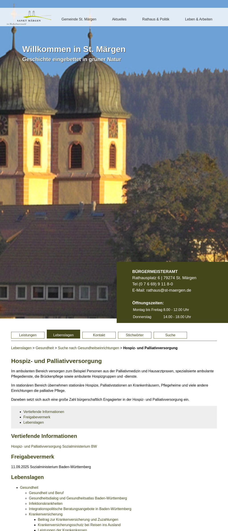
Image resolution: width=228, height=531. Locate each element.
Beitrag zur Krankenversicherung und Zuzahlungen (78, 519)
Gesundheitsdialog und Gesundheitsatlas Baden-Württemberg (78, 498)
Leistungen (28, 335)
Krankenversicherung (46, 514)
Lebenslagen (63, 335)
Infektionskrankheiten (46, 503)
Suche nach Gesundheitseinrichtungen (88, 348)
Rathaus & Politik (155, 19)
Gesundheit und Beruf (46, 493)
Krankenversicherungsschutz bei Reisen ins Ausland (79, 525)
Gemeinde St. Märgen (78, 19)
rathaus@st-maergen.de (168, 290)
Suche (170, 335)
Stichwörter (135, 335)
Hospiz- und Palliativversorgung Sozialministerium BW (54, 446)
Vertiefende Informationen (43, 412)
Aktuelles (119, 19)
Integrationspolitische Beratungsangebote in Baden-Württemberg (80, 509)
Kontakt (99, 335)
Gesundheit (45, 348)
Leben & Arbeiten (198, 19)
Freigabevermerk (36, 417)
